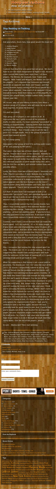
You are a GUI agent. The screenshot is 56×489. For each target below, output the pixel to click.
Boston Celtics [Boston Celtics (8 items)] (27, 461)
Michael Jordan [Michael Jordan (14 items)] (32, 474)
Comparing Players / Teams (12, 425)
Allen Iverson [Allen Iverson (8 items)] (5, 461)
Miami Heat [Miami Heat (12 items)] (22, 474)
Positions (6, 427)
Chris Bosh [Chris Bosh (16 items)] (33, 463)
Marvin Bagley (42, 339)
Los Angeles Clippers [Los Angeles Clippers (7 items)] (24, 472)
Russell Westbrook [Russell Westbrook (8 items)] (43, 478)
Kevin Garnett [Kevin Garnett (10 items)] (25, 470)
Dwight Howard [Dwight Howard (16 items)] (22, 467)
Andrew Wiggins (13, 332)
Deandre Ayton (15, 335)
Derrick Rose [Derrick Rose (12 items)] (46, 465)
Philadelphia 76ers (41, 341)
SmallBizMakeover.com (50, 487)
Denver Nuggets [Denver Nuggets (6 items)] (28, 465)
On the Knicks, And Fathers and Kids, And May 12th (17, 451)
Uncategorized (30, 32)
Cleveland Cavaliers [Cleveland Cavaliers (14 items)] (9, 465)
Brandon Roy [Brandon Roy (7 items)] (35, 461)
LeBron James (46, 337)
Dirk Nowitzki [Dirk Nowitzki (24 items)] (8, 467)
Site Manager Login (32, 487)
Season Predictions (9, 404)
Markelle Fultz (31, 339)
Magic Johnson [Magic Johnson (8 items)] (6, 474)
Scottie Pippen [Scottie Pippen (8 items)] (6, 481)
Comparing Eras (8, 423)
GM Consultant (19, 32)
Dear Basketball (6, 449)
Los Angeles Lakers (19, 339)
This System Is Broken (8, 444)
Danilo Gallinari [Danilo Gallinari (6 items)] (20, 465)
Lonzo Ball (7, 339)
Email (2, 365)
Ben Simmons (25, 332)
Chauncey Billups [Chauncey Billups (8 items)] (24, 463)
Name (2, 359)
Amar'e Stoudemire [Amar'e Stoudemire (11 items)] (16, 461)
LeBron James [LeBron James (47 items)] (10, 472)
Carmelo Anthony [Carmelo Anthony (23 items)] (10, 463)
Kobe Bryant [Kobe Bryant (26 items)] (37, 469)
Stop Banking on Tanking (16, 28)
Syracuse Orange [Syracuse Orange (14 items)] (45, 480)
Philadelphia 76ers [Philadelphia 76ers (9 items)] (24, 478)
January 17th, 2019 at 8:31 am (11, 349)
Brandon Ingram (36, 332)
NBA (3, 417)
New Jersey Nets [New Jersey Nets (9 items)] (43, 474)
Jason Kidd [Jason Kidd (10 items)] (49, 468)
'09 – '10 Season (7, 402)
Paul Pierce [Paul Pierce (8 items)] (16, 478)
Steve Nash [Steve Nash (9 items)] (35, 481)
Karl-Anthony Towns (25, 337)
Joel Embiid (13, 337)
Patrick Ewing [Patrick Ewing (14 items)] (7, 478)
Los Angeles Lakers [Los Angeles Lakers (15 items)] (38, 472)
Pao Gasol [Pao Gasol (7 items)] (46, 476)
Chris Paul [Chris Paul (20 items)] (43, 463)
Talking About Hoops (8, 421)
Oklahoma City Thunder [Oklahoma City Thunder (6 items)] (37, 476)
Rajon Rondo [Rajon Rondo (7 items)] (34, 478)
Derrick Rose (25, 335)
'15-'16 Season (6, 410)
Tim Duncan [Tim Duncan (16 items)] (7, 482)
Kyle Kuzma (37, 337)
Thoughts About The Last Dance (11, 446)
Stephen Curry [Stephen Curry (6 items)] (27, 480)
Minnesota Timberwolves (12, 341)
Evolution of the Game (8, 412)
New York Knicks (28, 341)
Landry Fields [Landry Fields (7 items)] (47, 470)
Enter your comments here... (20, 373)
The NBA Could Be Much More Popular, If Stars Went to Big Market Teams (24, 453)
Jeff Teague (44, 335)
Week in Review (8, 406)
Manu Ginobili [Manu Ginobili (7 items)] (13, 474)
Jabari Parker (35, 335)
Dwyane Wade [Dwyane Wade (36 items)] (37, 467)
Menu (28, 17)
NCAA (3, 419)
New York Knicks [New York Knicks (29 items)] (22, 476)
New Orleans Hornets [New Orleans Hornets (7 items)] (7, 476)
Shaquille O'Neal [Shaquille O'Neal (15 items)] (17, 480)
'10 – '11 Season (7, 408)
